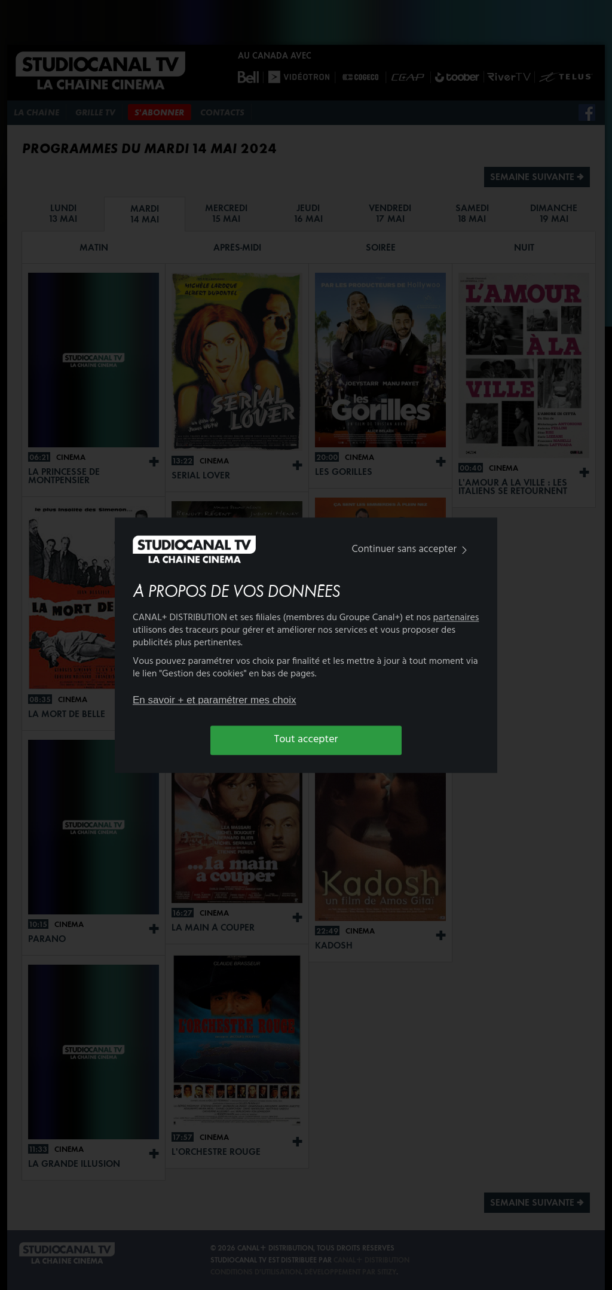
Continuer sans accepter (412, 550)
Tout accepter (306, 740)
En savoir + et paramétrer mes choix (214, 700)
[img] (464, 550)
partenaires (456, 618)
